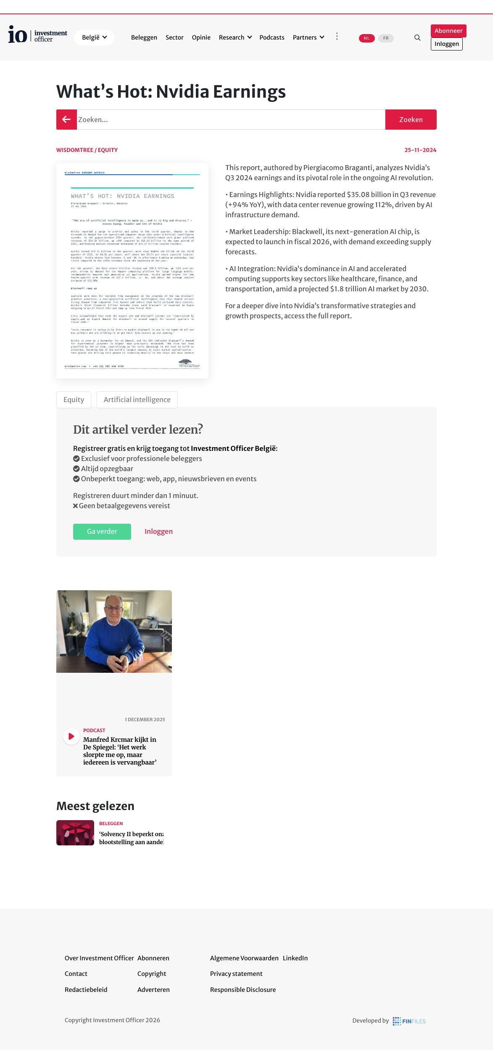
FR (386, 38)
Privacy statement (236, 974)
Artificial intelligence (137, 400)
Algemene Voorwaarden (244, 958)
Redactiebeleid (86, 990)
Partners (305, 37)
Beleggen (144, 37)
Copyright (151, 974)
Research (232, 37)
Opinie (201, 37)
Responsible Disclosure (243, 990)
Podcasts (272, 37)
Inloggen (447, 44)
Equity (73, 400)
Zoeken (417, 37)
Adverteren (153, 990)
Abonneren (153, 958)
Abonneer (448, 31)
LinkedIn (295, 958)
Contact (76, 974)
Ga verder (102, 532)
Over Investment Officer (99, 958)
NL (367, 38)
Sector (175, 37)
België (91, 37)
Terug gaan (65, 119)
